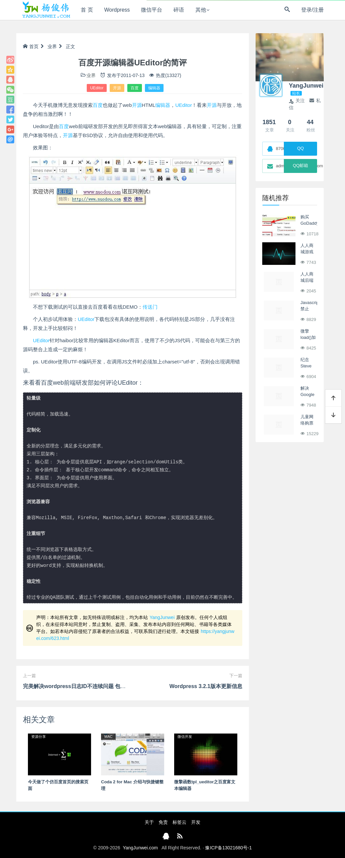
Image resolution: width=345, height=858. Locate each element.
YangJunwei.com (140, 847)
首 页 (87, 10)
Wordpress (117, 10)
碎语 (178, 10)
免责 (163, 822)
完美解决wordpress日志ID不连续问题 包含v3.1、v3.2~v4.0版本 (99, 686)
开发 (195, 822)
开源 (117, 88)
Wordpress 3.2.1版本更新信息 (206, 686)
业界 (52, 46)
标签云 (179, 822)
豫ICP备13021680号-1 (228, 847)
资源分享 (38, 737)
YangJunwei (162, 617)
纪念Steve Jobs (305, 366)
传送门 (150, 307)
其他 (200, 10)
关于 (149, 822)
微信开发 (184, 737)
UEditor (96, 88)
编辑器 (154, 88)
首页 (31, 46)
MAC (108, 737)
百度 (135, 88)
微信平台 (151, 10)
